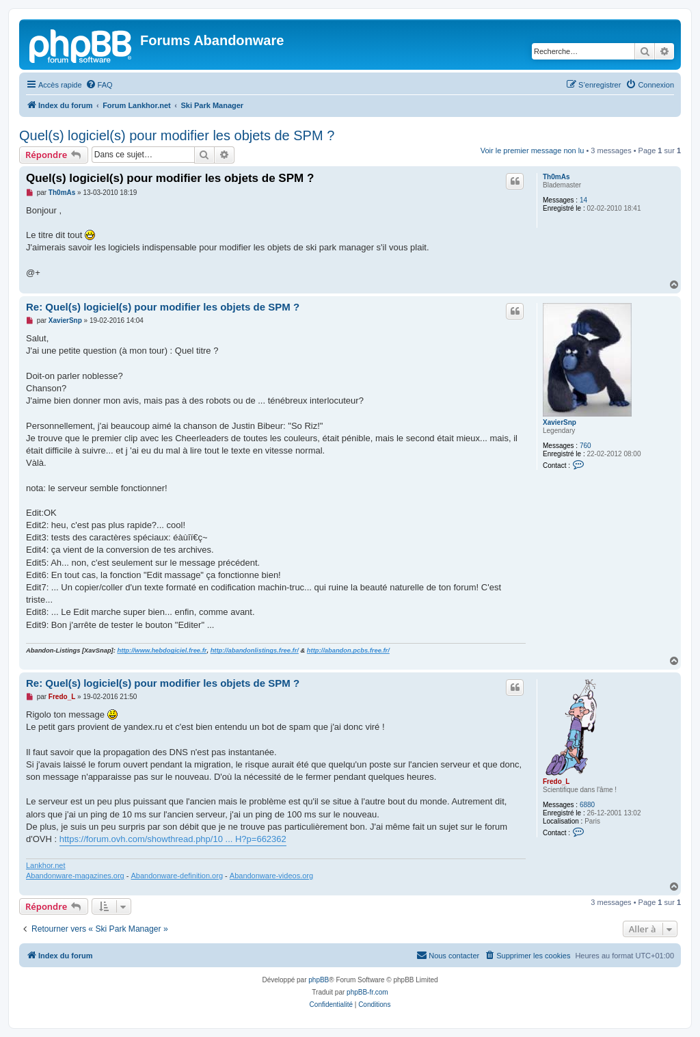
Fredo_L (556, 781)
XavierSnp (559, 422)
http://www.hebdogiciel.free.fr (161, 650)
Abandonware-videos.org (271, 875)
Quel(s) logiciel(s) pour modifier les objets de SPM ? (176, 135)
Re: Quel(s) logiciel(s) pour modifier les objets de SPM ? (162, 307)
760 (585, 445)
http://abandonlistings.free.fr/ (255, 650)
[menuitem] (99, 85)
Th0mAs (556, 177)
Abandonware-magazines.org (75, 875)
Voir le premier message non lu (532, 150)
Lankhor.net (46, 865)
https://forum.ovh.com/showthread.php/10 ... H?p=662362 (172, 839)
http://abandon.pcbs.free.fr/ (348, 650)
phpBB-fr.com (367, 992)
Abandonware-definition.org (177, 875)
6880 (587, 805)
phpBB (318, 980)
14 (583, 200)
